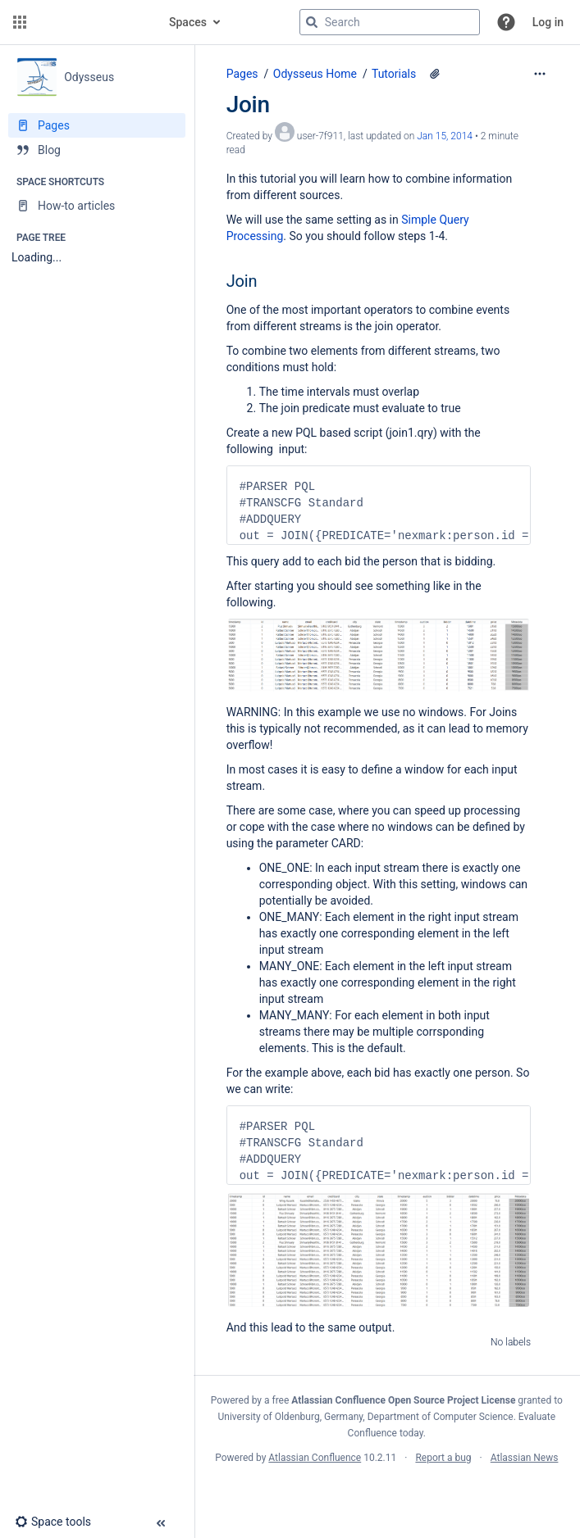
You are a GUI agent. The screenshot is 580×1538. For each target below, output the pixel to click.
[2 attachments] (434, 73)
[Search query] (389, 22)
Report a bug (443, 1457)
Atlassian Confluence (314, 1457)
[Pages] (96, 125)
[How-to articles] (96, 205)
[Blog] (96, 150)
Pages (242, 73)
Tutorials (394, 73)
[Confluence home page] (92, 22)
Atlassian (387, 1493)
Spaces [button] (188, 22)
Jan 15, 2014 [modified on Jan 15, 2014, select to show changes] (445, 136)
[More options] (539, 73)
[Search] (311, 22)
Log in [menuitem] (548, 22)
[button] (19, 22)
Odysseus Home (315, 73)
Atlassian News (525, 1457)
